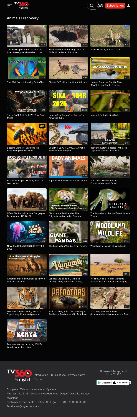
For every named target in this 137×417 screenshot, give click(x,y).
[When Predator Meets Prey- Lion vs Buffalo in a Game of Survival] (68, 40)
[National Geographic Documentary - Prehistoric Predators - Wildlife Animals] (68, 302)
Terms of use (58, 374)
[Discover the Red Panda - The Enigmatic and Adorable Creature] (68, 203)
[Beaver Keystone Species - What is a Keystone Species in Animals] (110, 138)
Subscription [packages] (115, 5)
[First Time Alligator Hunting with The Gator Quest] (27, 171)
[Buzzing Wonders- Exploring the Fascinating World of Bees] (27, 138)
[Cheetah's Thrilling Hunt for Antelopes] (68, 72)
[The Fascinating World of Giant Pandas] (68, 236)
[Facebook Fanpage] (129, 382)
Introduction (41, 374)
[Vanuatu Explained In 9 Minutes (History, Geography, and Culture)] (68, 269)
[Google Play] (103, 383)
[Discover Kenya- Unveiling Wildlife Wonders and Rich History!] (27, 334)
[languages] (101, 5)
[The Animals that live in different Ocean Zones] (110, 203)
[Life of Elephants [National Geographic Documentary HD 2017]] (27, 203)
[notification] (98, 5)
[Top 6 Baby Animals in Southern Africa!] (68, 171)
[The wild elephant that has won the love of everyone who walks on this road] (27, 40)
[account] (128, 5)
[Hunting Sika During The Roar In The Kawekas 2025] (68, 105)
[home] (21, 5)
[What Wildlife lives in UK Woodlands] (110, 236)
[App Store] (118, 383)
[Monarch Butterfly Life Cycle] (110, 105)
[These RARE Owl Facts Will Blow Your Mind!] (27, 105)
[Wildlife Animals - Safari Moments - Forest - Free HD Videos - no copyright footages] (110, 269)
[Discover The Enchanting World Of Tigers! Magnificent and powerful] (27, 302)
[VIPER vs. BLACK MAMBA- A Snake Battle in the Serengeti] (68, 138)
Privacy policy (76, 374)
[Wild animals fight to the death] (110, 40)
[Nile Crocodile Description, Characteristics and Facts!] (110, 171)
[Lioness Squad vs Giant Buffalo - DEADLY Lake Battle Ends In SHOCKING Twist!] (110, 72)
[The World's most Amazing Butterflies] (27, 72)
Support (38, 379)
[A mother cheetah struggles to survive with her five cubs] (27, 269)
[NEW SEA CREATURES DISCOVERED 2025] (27, 236)
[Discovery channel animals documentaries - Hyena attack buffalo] (110, 302)
